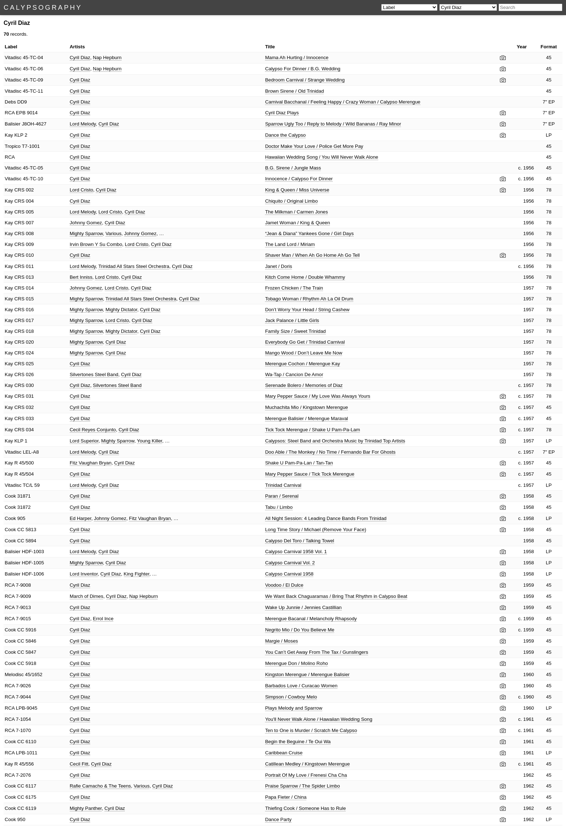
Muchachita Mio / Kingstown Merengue (306, 407)
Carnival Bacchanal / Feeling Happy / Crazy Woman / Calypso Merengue (342, 102)
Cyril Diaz (80, 57)
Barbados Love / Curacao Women (301, 685)
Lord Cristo (81, 190)
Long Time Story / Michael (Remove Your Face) (315, 529)
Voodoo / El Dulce (284, 585)
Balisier (13, 124)
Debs (10, 102)
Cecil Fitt (79, 764)
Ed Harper (80, 518)
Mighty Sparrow (86, 233)
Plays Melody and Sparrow (293, 708)
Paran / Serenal (282, 496)
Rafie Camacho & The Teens (100, 786)
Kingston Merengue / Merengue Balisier (307, 674)
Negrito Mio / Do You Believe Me (299, 629)
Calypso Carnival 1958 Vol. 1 (296, 551)
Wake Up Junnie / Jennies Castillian (303, 607)
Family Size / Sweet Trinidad (295, 331)
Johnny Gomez (86, 222)
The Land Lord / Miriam (290, 244)
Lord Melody (83, 124)
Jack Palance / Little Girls (292, 320)
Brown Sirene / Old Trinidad (294, 91)
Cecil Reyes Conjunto (93, 429)
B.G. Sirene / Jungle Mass (293, 168)
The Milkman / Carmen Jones (296, 212)
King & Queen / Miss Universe (297, 190)
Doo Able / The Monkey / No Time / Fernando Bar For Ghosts (330, 452)
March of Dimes (86, 596)
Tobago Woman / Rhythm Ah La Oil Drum (309, 298)
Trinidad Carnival (283, 485)
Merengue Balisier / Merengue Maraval (306, 418)
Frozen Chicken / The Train (294, 288)
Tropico (13, 146)
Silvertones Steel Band (94, 374)
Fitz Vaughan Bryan (91, 463)
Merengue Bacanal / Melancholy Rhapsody (311, 618)
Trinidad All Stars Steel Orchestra (133, 266)
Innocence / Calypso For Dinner (298, 178)
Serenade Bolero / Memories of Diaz (304, 385)
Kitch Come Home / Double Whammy (305, 277)
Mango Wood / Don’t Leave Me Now (303, 353)
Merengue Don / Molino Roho (296, 663)
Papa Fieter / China (285, 797)
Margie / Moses (281, 641)
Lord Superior (84, 441)
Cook (10, 496)
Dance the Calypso (285, 135)
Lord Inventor (84, 574)
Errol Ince (103, 618)
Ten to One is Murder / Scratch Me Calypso (311, 730)
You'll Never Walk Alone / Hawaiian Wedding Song (318, 719)
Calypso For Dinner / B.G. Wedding (302, 68)
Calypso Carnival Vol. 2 (290, 562)
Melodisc (14, 674)
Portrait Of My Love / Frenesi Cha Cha (306, 775)
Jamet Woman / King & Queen (297, 222)
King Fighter (136, 574)
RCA (9, 112)
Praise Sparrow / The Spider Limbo (302, 786)
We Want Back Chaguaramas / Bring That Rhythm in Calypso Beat (336, 596)
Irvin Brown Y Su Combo (96, 244)
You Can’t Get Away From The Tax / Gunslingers (316, 652)
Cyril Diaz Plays (282, 112)
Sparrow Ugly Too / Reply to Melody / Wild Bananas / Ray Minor (333, 124)
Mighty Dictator (121, 309)
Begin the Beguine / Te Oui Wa (298, 741)
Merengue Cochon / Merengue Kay (302, 363)
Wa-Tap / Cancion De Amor (294, 374)
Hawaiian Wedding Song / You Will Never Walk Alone (321, 157)
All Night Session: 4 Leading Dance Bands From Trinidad (325, 518)
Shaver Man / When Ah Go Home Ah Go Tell (312, 255)
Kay (9, 135)
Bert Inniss (81, 277)
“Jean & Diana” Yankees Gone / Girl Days (309, 233)
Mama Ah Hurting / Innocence (296, 57)
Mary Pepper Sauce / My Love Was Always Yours (317, 396)
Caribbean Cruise (283, 752)
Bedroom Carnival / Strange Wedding (305, 80)
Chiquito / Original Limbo (291, 201)
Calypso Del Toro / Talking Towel (299, 540)
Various (113, 233)
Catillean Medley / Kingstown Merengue (307, 764)
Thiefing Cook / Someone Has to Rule (305, 808)
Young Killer (149, 441)
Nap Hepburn (107, 57)
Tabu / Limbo (278, 507)
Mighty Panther (86, 808)
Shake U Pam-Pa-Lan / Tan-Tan (299, 463)
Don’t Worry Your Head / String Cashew (307, 309)
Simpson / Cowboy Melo (291, 697)
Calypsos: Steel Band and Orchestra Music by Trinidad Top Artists (335, 441)
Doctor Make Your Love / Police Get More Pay (314, 146)
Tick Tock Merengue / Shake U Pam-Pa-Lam (312, 429)
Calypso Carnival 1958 (289, 574)
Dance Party (278, 819)
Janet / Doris (278, 266)
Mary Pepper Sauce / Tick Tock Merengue (309, 474)
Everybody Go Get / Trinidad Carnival (305, 342)
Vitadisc (13, 57)
